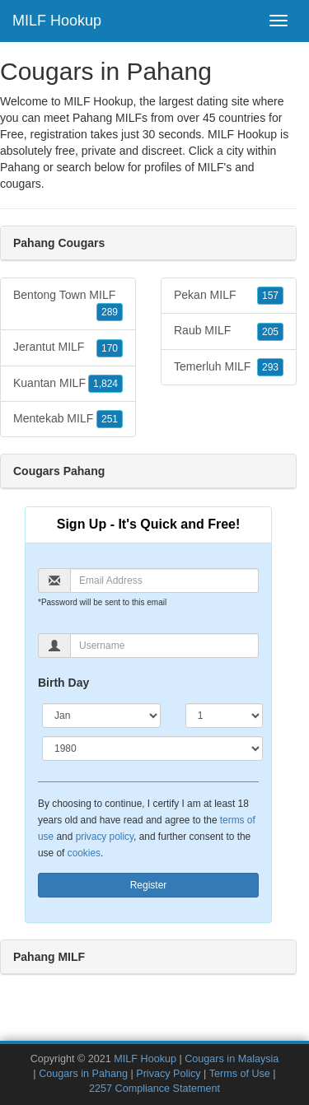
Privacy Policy (168, 1073)
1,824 (105, 383)
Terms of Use (239, 1073)
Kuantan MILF (68, 384)
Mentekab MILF (68, 419)
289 (109, 312)
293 (270, 367)
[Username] (164, 645)
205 (270, 332)
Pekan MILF (228, 296)
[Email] (164, 580)
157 (270, 295)
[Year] (152, 748)
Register (148, 885)
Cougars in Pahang (83, 1073)
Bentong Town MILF (68, 304)
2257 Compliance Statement (154, 1088)
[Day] (224, 715)
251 (109, 419)
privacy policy (104, 836)
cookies (84, 853)
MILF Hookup (56, 20)
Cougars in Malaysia (232, 1059)
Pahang (20, 167)
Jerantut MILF (68, 347)
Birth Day (63, 682)
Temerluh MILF (228, 367)
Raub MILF (228, 331)
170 (109, 348)
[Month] (101, 715)
